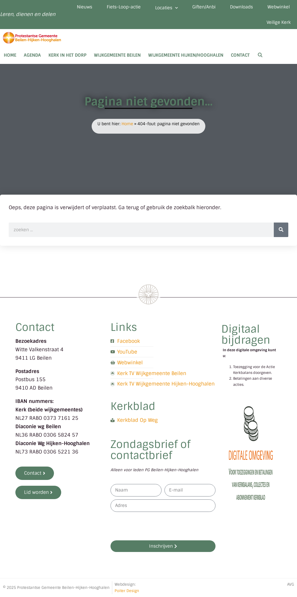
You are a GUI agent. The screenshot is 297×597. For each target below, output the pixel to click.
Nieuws (84, 7)
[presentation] (155, 526)
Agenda (32, 55)
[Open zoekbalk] (260, 55)
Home (10, 55)
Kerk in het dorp (67, 55)
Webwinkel (278, 7)
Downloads (241, 7)
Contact (240, 55)
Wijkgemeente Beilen (117, 55)
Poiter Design (127, 590)
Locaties (166, 7)
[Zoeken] (281, 230)
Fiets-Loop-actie (124, 7)
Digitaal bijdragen (245, 334)
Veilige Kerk (279, 22)
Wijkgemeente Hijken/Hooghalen (185, 55)
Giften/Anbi (203, 7)
